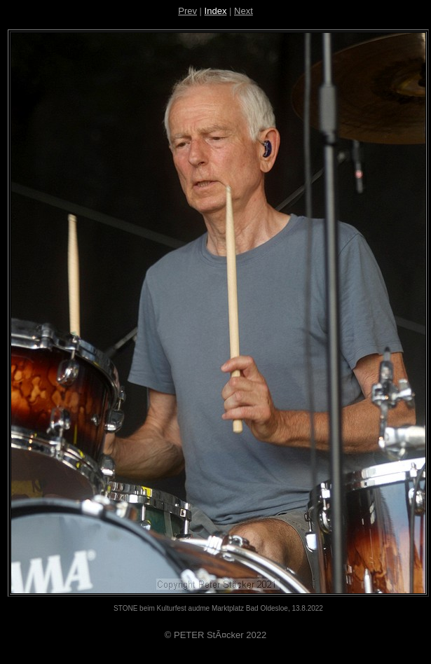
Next (243, 11)
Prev (187, 11)
